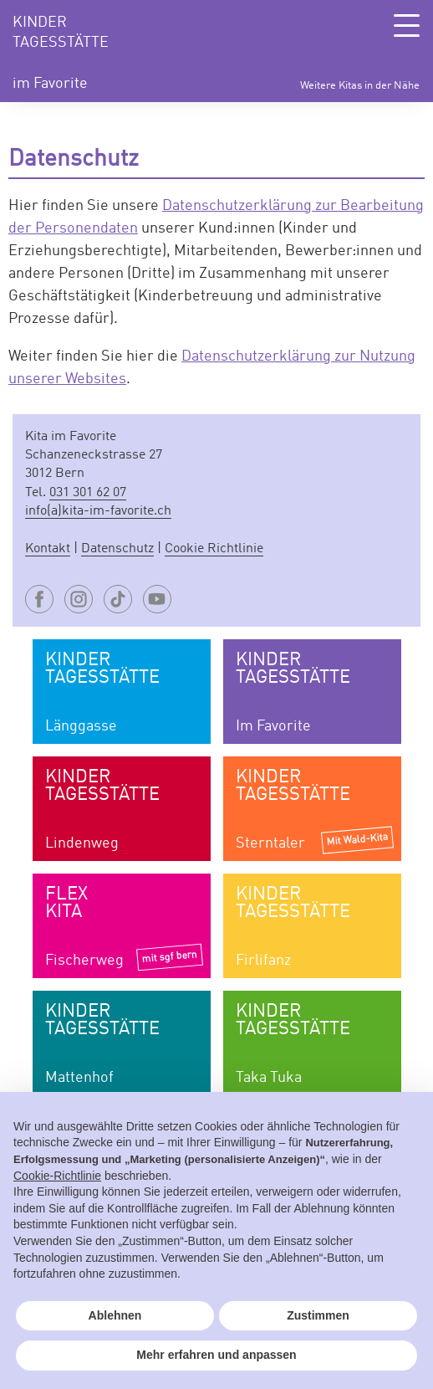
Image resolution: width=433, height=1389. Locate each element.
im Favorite (50, 83)
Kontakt (47, 549)
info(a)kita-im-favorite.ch (98, 511)
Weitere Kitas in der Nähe (360, 85)
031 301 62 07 (87, 493)
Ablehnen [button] (115, 1315)
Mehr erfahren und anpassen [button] (216, 1354)
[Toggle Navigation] (407, 25)
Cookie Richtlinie (214, 549)
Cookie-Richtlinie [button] (57, 1175)
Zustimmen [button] (318, 1315)
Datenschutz (117, 549)
